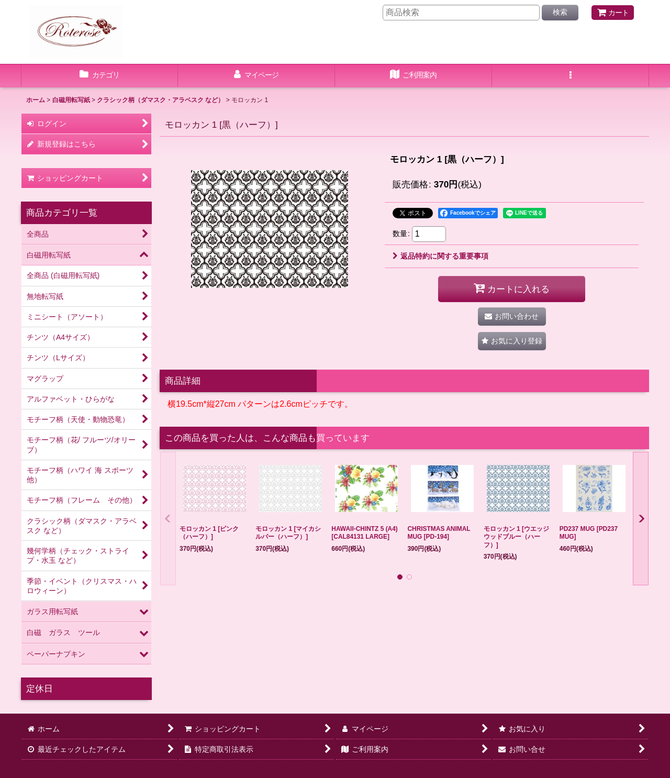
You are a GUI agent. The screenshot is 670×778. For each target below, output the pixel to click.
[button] (570, 75)
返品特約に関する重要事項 (440, 256)
